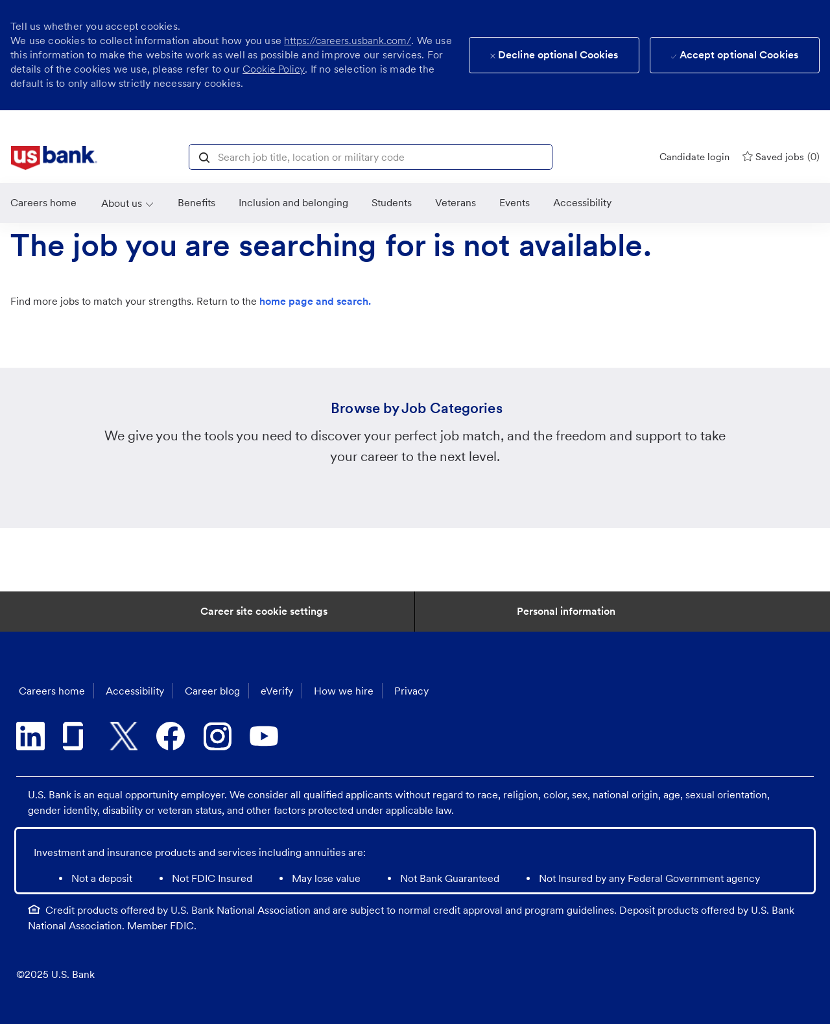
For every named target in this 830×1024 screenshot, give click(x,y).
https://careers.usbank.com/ (347, 40)
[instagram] (217, 736)
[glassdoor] (77, 736)
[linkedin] (30, 736)
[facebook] (170, 736)
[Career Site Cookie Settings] (263, 611)
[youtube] (264, 736)
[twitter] (124, 736)
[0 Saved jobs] (781, 157)
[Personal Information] (566, 611)
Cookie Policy (274, 69)
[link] (54, 158)
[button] (204, 156)
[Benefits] (196, 203)
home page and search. (315, 301)
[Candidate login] (694, 157)
